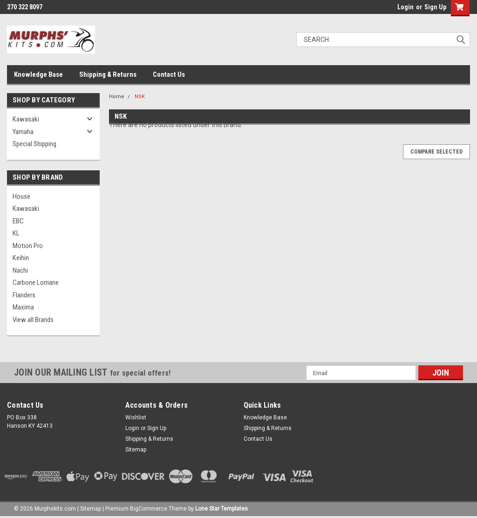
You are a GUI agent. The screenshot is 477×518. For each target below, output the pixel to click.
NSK (140, 97)
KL (16, 233)
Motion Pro (28, 246)
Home (116, 97)
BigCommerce (148, 508)
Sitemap (135, 449)
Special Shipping (34, 144)
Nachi (20, 270)
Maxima (23, 307)
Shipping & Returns (107, 74)
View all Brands (33, 320)
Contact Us (169, 74)
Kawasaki (26, 119)
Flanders (24, 295)
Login (405, 7)
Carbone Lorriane (36, 282)
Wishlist (135, 417)
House (21, 196)
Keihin (21, 258)
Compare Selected (436, 151)
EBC (18, 221)
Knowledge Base (38, 74)
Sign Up (435, 7)
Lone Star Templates (221, 508)
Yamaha (23, 132)
